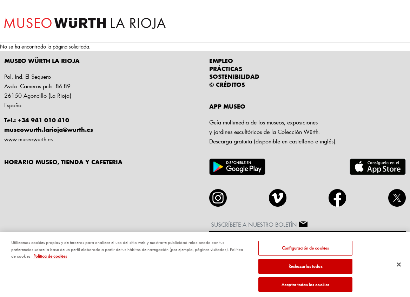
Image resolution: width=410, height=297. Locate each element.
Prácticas (225, 68)
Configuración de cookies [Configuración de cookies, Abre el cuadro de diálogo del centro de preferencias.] (305, 250)
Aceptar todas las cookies (305, 286)
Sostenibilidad (234, 76)
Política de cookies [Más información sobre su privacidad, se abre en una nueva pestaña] (50, 258)
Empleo (221, 60)
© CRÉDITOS (227, 84)
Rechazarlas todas (306, 268)
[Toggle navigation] (399, 21)
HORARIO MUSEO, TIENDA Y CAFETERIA (63, 162)
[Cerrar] (398, 267)
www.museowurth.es (28, 139)
